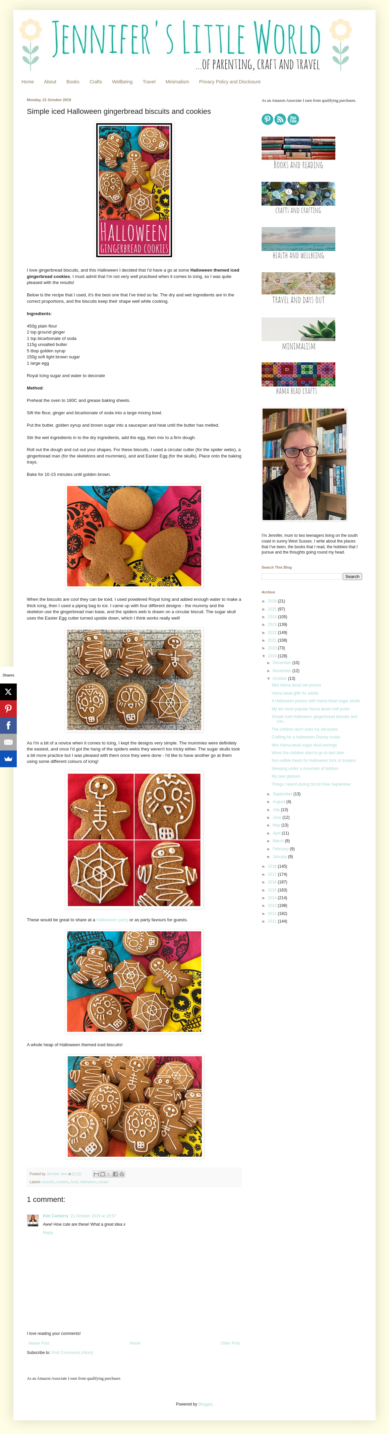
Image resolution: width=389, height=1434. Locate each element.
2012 (273, 913)
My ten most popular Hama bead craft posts (311, 709)
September (283, 794)
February (281, 849)
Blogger (205, 1404)
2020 (273, 648)
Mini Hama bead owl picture (296, 685)
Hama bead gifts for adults (295, 693)
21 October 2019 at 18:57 (93, 1216)
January (280, 856)
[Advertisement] (302, 1035)
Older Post (230, 1343)
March (279, 841)
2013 (273, 905)
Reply (48, 1232)
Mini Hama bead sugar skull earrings (304, 745)
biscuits (48, 1182)
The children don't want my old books (305, 729)
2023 (273, 624)
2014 (273, 897)
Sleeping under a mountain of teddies (305, 768)
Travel (149, 81)
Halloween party (112, 919)
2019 (273, 656)
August (279, 801)
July (277, 809)
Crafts (96, 81)
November (282, 670)
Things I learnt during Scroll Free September (311, 784)
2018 (273, 866)
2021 (273, 640)
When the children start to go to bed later (308, 752)
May (277, 825)
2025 (273, 609)
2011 (273, 921)
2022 (273, 632)
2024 (273, 617)
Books (72, 81)
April (277, 833)
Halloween (87, 1182)
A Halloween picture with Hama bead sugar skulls (316, 701)
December (282, 662)
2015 (273, 890)
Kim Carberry (55, 1216)
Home (27, 81)
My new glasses (286, 776)
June (277, 817)
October (280, 678)
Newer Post (39, 1343)
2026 (273, 601)
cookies (62, 1182)
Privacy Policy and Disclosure (230, 81)
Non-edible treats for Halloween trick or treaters (314, 760)
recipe (103, 1182)
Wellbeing (122, 81)
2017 (273, 874)
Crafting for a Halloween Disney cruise (306, 737)
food (73, 1182)
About (50, 81)
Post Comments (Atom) (72, 1352)
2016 (273, 882)
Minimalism (177, 81)
